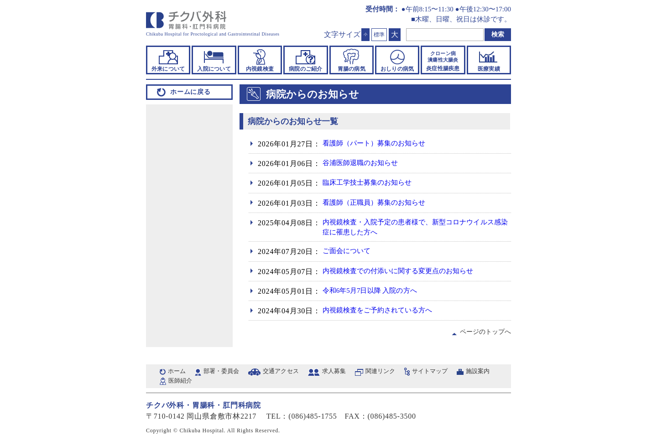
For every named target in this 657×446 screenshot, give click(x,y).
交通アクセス (290, 373)
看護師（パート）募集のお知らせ (380, 144)
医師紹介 (227, 384)
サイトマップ (451, 373)
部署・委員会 (226, 373)
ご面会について (349, 253)
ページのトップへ (484, 333)
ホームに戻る (190, 91)
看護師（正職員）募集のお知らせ (380, 203)
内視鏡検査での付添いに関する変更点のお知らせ (407, 272)
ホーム (178, 373)
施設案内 (182, 384)
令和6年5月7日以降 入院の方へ (376, 292)
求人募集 (347, 373)
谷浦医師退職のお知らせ (365, 163)
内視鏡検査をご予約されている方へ (384, 312)
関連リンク (397, 373)
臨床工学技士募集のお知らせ (372, 183)
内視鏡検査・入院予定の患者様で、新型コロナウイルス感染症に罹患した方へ (414, 228)
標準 (379, 34)
